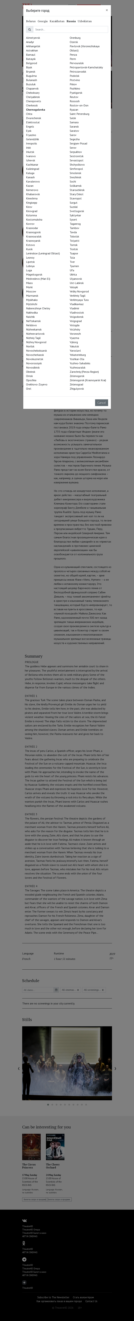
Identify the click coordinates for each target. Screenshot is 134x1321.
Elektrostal (33, 122)
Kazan (29, 185)
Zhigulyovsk (77, 388)
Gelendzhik (32, 139)
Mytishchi (31, 304)
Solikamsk (76, 185)
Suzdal (74, 207)
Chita (29, 114)
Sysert (73, 219)
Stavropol (76, 198)
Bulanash (31, 80)
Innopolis (31, 143)
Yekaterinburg (78, 355)
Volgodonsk (76, 316)
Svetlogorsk (77, 211)
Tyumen (74, 266)
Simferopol (76, 169)
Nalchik (30, 316)
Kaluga (30, 173)
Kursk (29, 249)
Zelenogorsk (77, 376)
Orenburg (75, 37)
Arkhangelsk (33, 46)
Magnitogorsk (34, 274)
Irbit (28, 147)
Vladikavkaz (77, 304)
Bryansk (30, 71)
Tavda (73, 232)
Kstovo (30, 245)
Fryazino (31, 135)
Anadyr (30, 42)
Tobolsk (74, 236)
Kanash (30, 177)
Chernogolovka (35, 109)
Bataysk (31, 59)
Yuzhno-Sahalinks (80, 363)
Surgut (73, 202)
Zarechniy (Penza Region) (84, 371)
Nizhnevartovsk (35, 333)
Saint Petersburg (79, 114)
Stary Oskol (76, 194)
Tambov (74, 228)
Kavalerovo (33, 181)
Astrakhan (32, 50)
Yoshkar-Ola (77, 359)
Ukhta (73, 274)
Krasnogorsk (33, 232)
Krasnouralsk (33, 236)
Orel (28, 388)
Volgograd (76, 321)
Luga (29, 270)
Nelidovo (31, 325)
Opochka (31, 380)
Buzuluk (31, 84)
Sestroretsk (76, 156)
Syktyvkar (75, 215)
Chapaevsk (32, 88)
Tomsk (73, 245)
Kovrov (30, 223)
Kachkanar (32, 164)
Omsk (29, 376)
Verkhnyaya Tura (79, 300)
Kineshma (32, 198)
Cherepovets (33, 101)
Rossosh (75, 101)
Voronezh (75, 333)
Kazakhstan (57, 21)
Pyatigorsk (76, 92)
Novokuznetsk (34, 359)
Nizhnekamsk (34, 329)
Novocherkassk (35, 355)
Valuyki (74, 287)
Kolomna (31, 215)
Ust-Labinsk (77, 283)
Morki (29, 287)
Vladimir (74, 308)
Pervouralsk (77, 63)
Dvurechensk (33, 118)
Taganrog (75, 223)
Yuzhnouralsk (77, 367)
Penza (73, 54)
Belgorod (31, 63)
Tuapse (74, 253)
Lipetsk (30, 262)
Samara (74, 122)
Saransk (74, 126)
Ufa (72, 270)
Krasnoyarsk (33, 240)
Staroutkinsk (77, 190)
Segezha (75, 139)
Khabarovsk (33, 194)
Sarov (73, 135)
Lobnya (30, 266)
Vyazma (74, 338)
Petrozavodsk (78, 71)
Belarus (31, 21)
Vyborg (74, 342)
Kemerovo (32, 190)
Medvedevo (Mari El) (38, 278)
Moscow (31, 291)
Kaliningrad (32, 169)
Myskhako (32, 300)
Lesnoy (30, 257)
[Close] (107, 10)
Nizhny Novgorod (36, 342)
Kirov (29, 207)
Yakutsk (74, 346)
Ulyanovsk (76, 278)
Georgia (43, 21)
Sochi (73, 181)
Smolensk (75, 173)
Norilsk (30, 346)
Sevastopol (76, 160)
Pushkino (75, 88)
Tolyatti (74, 240)
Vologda (74, 325)
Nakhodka (32, 312)
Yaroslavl (75, 350)
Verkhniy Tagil (77, 295)
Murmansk (32, 295)
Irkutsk (30, 152)
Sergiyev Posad (78, 143)
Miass (29, 283)
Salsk (73, 118)
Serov (73, 147)
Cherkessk (32, 105)
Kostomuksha (34, 219)
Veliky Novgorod (79, 291)
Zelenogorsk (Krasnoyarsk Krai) (88, 380)
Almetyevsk (33, 37)
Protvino (75, 80)
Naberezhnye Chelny (38, 308)
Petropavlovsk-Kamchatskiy (86, 67)
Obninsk (30, 371)
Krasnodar (32, 228)
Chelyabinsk (33, 97)
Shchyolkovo (77, 164)
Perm (73, 59)
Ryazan (74, 109)
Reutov (74, 97)
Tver (72, 262)
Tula (72, 257)
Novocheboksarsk (36, 350)
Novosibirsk (33, 367)
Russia (71, 21)
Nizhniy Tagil (33, 338)
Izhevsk (30, 160)
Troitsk (74, 249)
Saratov (74, 130)
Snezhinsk (75, 177)
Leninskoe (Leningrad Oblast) (43, 253)
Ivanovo (31, 156)
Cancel (101, 403)
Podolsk (74, 76)
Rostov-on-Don (79, 105)
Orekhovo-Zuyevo (36, 384)
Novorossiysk (34, 363)
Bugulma (31, 76)
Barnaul (30, 54)
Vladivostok (77, 312)
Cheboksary (32, 92)
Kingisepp (31, 202)
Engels (30, 126)
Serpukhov (76, 152)
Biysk (29, 67)
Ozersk (74, 42)
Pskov (73, 84)
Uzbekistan (85, 21)
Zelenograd (76, 384)
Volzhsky (75, 329)
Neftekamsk (33, 321)
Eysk (28, 130)
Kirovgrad (31, 211)
